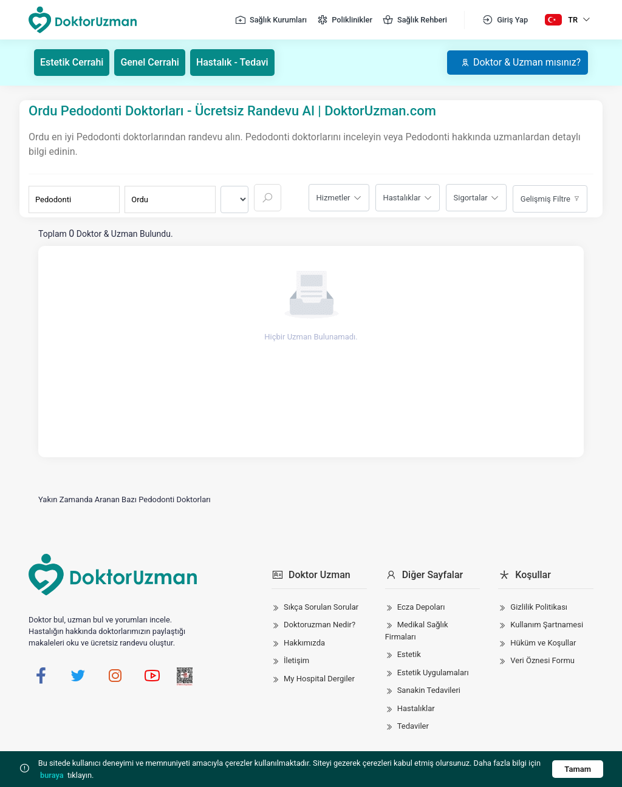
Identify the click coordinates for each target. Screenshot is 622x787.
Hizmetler (333, 197)
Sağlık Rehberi (414, 20)
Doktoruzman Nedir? (319, 624)
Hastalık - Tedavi (232, 62)
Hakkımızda (304, 642)
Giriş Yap (505, 20)
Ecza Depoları (421, 607)
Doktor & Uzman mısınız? (520, 62)
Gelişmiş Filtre (545, 198)
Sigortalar (471, 197)
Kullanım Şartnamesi (546, 624)
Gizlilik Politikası (538, 607)
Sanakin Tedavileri (428, 690)
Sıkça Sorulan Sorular (321, 607)
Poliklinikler (344, 20)
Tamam (577, 769)
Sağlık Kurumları (270, 20)
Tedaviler (413, 726)
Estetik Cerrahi (72, 62)
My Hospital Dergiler (319, 678)
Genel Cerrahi (150, 62)
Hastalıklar (402, 197)
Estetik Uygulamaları (433, 672)
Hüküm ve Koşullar (543, 642)
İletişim (296, 660)
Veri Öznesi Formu (542, 660)
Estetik (409, 654)
